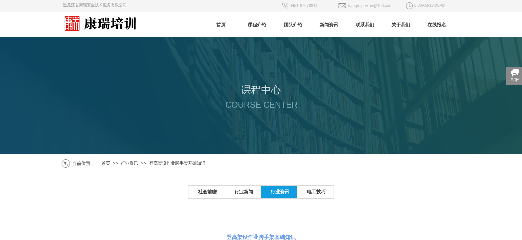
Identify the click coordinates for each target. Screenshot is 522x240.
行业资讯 (129, 163)
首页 (106, 163)
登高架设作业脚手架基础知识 (177, 163)
